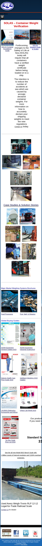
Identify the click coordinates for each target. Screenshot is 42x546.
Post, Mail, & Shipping (27, 314)
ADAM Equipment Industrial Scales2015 (27, 348)
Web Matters (24, 544)
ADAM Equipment (7, 348)
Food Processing (7, 314)
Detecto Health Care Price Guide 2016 (8, 379)
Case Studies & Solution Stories (21, 205)
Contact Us (18, 127)
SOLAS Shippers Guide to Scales (35, 47)
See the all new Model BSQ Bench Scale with (21, 453)
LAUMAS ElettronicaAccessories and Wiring (9, 411)
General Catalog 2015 (8, 349)
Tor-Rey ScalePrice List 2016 (10, 441)
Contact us (5, 510)
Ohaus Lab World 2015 (28, 410)
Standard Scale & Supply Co (28, 542)
